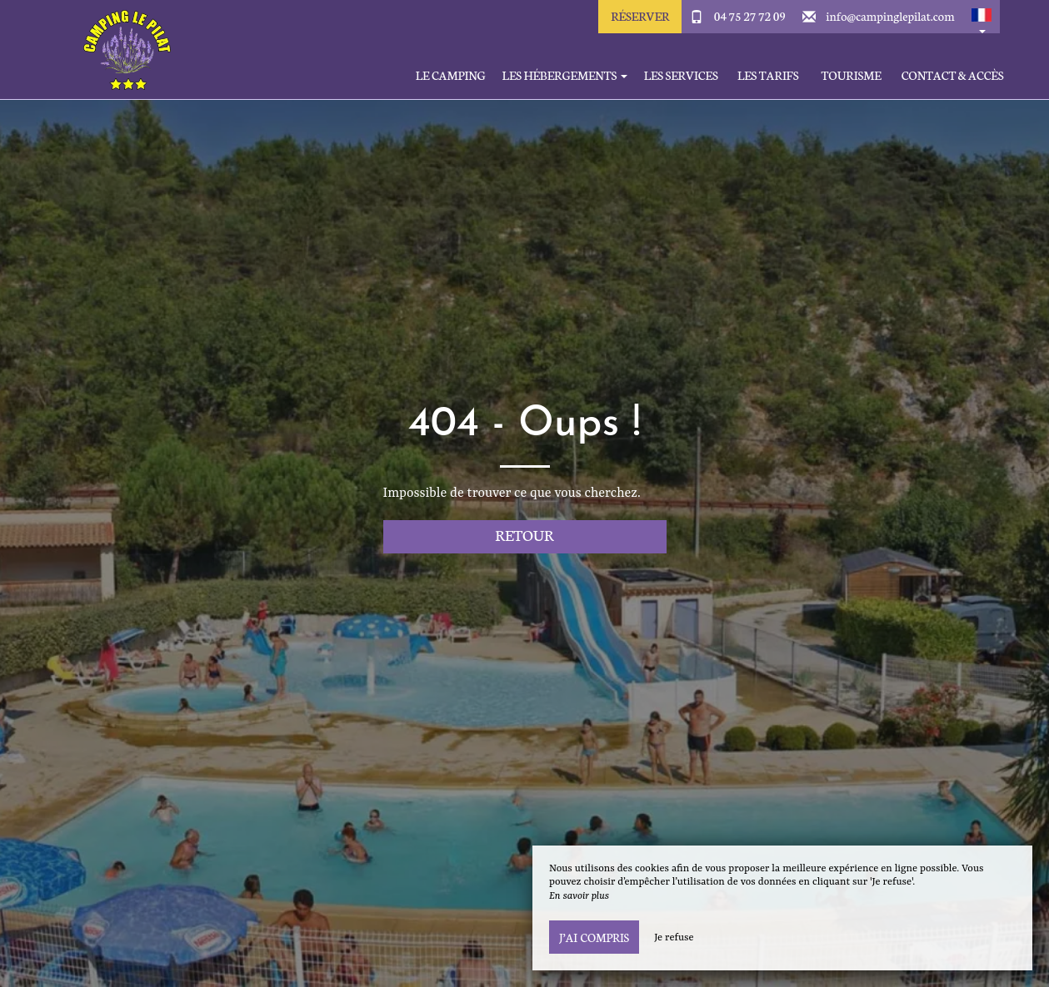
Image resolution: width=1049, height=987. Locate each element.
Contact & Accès (953, 75)
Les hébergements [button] (564, 75)
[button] (982, 16)
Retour (524, 534)
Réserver (640, 15)
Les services (681, 75)
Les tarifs (768, 75)
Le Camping (451, 75)
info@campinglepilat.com (890, 15)
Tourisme (852, 75)
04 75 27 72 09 (750, 15)
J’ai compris (594, 937)
